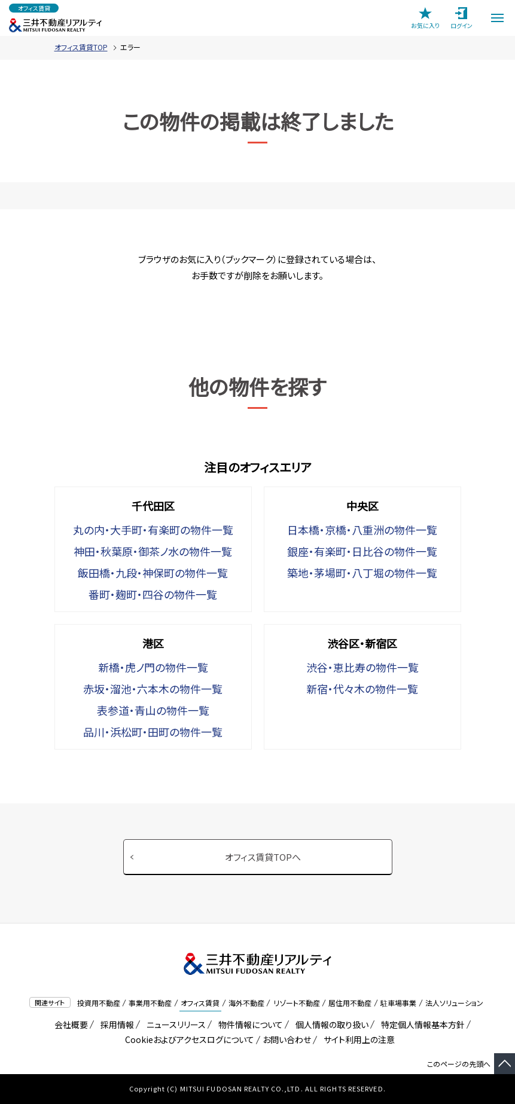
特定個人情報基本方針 (421, 1024)
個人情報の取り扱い (329, 1024)
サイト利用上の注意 (357, 1039)
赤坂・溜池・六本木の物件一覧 (153, 688)
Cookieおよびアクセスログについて (187, 1039)
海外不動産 (246, 1003)
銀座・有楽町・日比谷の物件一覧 (362, 551)
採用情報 (115, 1024)
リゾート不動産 (296, 1003)
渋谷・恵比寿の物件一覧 (362, 667)
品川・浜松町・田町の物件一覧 (153, 731)
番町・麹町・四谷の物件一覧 (153, 594)
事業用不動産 (150, 1003)
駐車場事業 (398, 1003)
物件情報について (248, 1024)
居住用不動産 (349, 1003)
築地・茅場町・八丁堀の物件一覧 (362, 572)
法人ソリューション (454, 1003)
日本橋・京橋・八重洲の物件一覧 (362, 529)
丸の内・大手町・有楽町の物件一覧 (153, 529)
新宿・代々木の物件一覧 (362, 688)
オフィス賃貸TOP (81, 47)
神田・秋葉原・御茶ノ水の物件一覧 (153, 551)
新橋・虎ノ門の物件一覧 (153, 667)
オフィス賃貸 (200, 1003)
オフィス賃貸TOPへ (263, 857)
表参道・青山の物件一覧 (153, 710)
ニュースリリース (174, 1024)
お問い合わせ (287, 1039)
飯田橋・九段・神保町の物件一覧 (153, 572)
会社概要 (69, 1024)
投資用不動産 (98, 1003)
